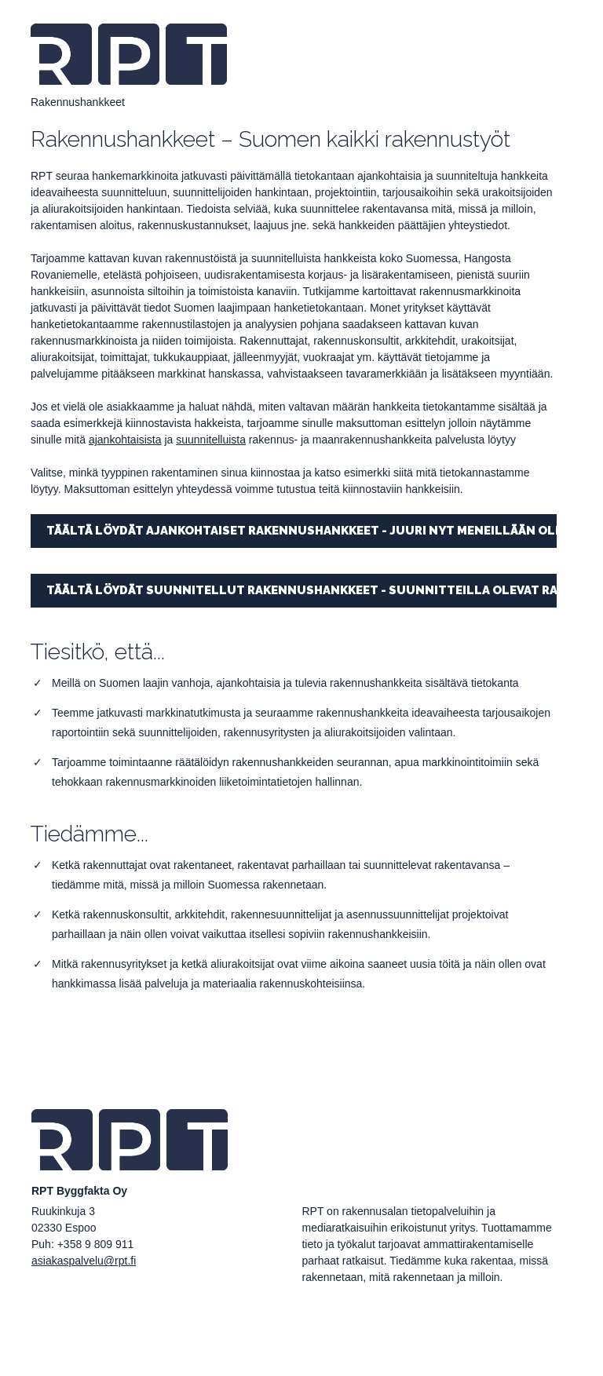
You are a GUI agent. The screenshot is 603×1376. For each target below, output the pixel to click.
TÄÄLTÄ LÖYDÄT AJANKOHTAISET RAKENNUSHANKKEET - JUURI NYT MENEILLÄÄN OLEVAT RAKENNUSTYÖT (301, 531)
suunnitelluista (211, 439)
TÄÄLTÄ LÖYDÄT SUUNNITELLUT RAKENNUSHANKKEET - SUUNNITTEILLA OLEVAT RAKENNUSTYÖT (301, 590)
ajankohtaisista (125, 439)
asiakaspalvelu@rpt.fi (83, 1260)
